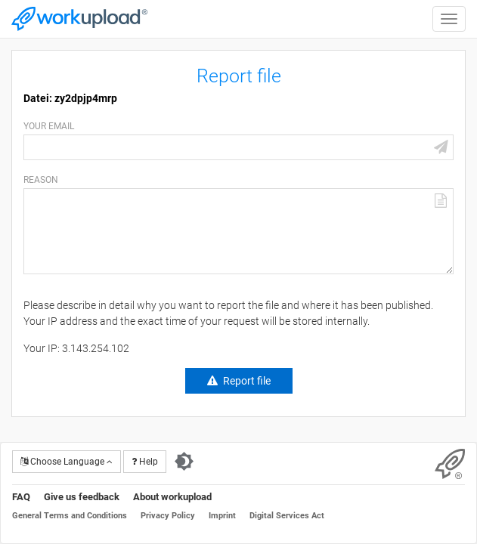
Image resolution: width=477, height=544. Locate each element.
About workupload (172, 496)
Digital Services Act (286, 516)
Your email (48, 126)
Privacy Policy (168, 516)
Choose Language (66, 461)
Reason (40, 180)
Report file (247, 381)
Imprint (222, 516)
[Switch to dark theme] (184, 462)
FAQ (21, 496)
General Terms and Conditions (69, 516)
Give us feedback (81, 496)
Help (145, 461)
